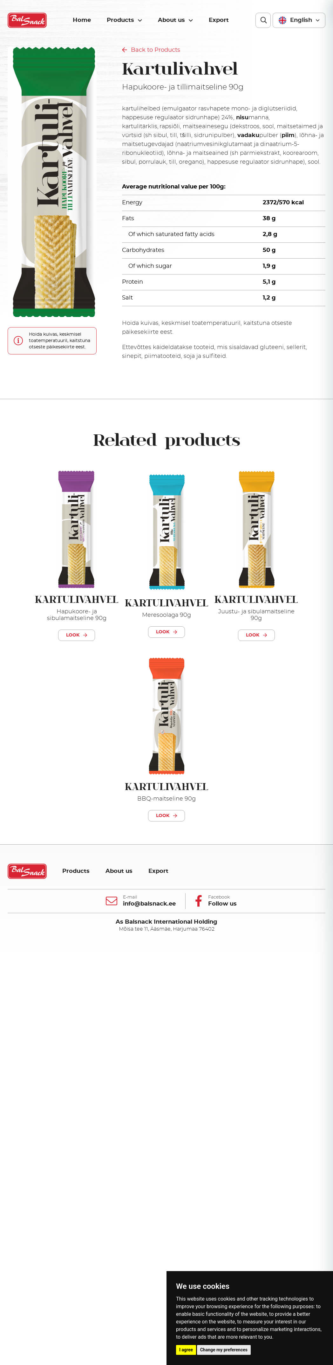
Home (82, 20)
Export (219, 20)
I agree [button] (186, 1349)
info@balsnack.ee (149, 904)
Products (124, 20)
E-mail (130, 897)
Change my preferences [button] (224, 1349)
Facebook (219, 897)
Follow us (222, 904)
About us (175, 20)
